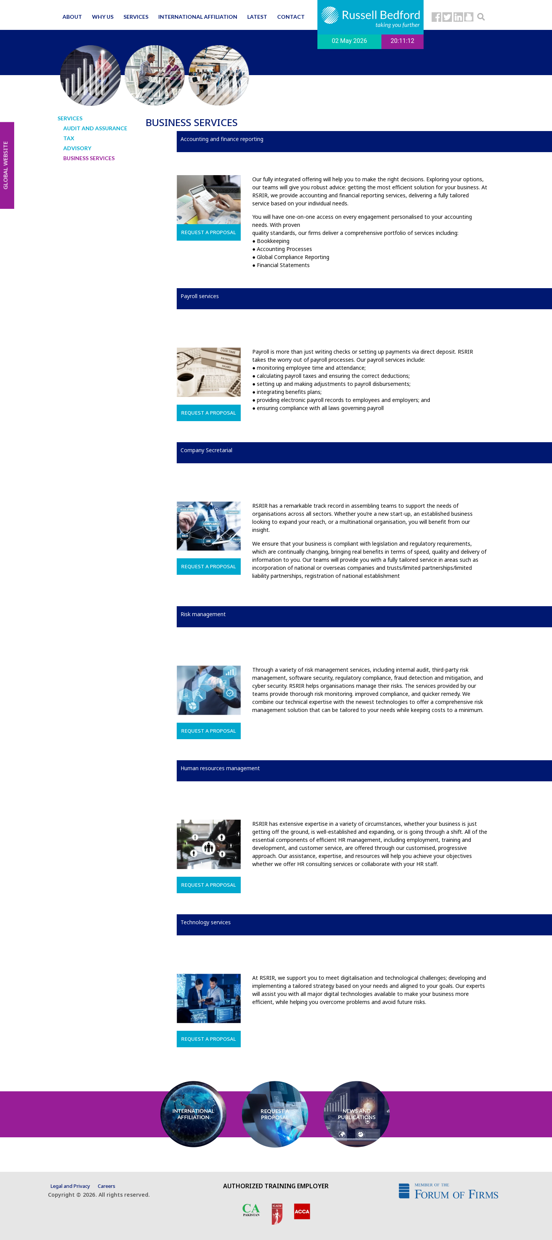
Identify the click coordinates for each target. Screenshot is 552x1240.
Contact (291, 16)
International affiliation (197, 16)
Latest (257, 16)
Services (135, 16)
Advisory (77, 148)
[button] (481, 17)
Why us (102, 16)
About (72, 16)
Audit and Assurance (95, 128)
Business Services (89, 158)
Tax (68, 138)
